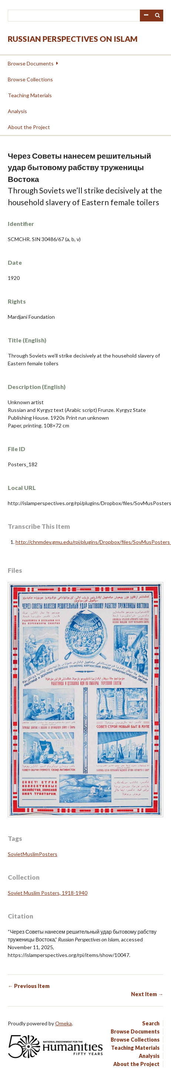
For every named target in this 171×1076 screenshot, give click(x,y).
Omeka (63, 1023)
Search (158, 15)
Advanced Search (146, 15)
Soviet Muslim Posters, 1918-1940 (47, 893)
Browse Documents (31, 63)
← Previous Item (29, 986)
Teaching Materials (30, 95)
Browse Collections (30, 79)
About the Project (29, 127)
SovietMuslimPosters (32, 854)
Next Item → (147, 994)
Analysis (17, 111)
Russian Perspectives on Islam (73, 38)
